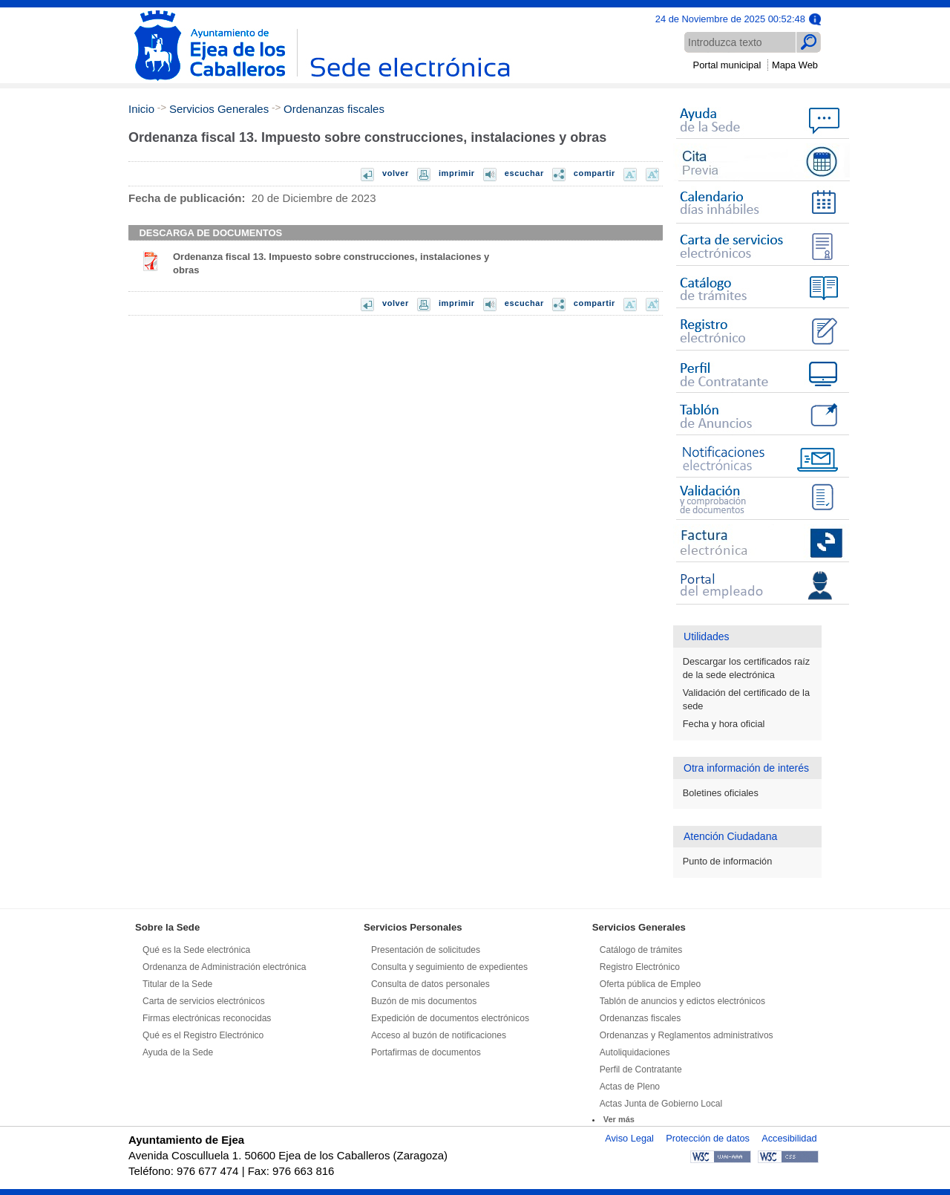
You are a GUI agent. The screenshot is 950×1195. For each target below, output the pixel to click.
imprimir (457, 173)
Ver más (619, 1119)
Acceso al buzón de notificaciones (438, 1035)
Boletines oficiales (721, 792)
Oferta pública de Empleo (650, 984)
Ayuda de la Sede (177, 1052)
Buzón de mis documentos (424, 1001)
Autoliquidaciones (635, 1052)
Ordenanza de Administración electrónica (224, 967)
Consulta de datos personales (430, 984)
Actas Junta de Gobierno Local (661, 1103)
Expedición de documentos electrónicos (450, 1018)
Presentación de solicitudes (425, 950)
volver (395, 173)
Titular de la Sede (177, 984)
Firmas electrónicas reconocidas (206, 1018)
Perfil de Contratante (641, 1069)
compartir (594, 173)
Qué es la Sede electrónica (196, 950)
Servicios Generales (219, 108)
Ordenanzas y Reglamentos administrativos (686, 1035)
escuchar (524, 173)
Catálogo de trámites (641, 950)
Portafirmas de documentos (426, 1052)
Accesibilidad (788, 1138)
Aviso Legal (629, 1138)
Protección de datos (708, 1138)
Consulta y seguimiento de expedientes (449, 967)
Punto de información (728, 861)
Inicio (141, 108)
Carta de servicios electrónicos (203, 1001)
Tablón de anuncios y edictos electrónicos (682, 1001)
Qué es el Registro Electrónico (202, 1035)
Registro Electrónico (640, 967)
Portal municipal (727, 65)
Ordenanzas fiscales (334, 108)
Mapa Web (795, 65)
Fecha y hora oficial (724, 723)
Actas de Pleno (630, 1086)
